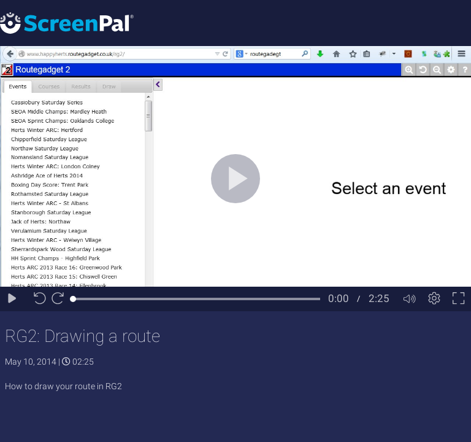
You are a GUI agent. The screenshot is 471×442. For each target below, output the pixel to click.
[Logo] (67, 22)
